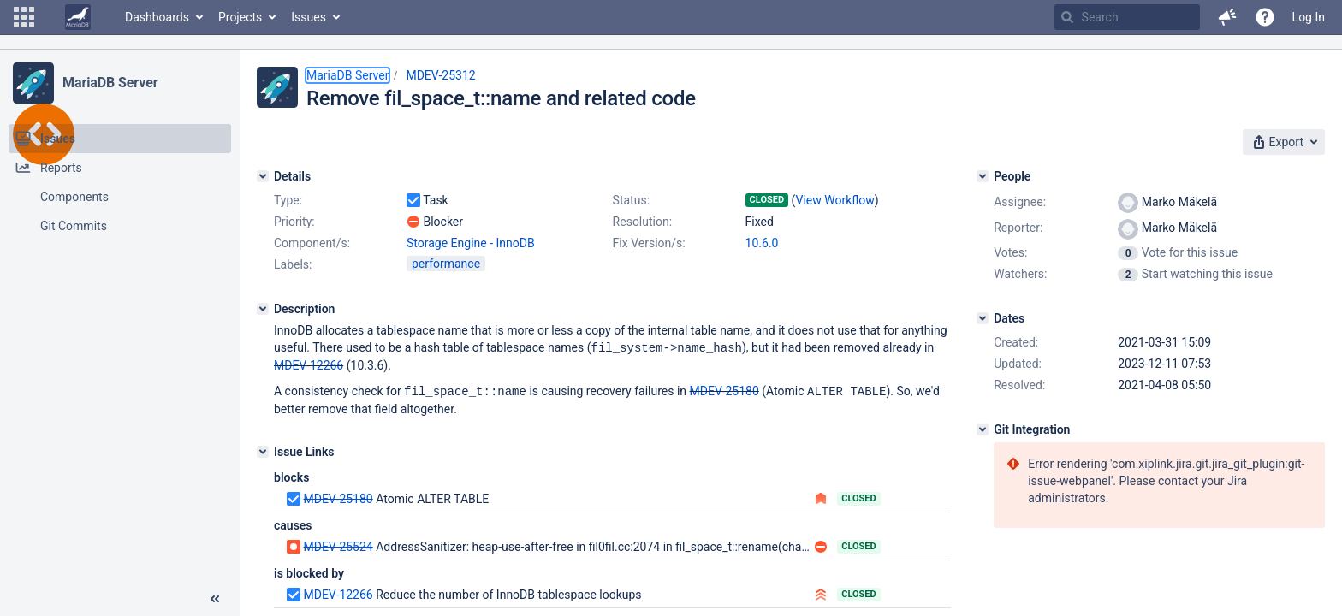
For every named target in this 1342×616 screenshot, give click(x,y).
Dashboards (157, 17)
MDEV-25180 (724, 390)
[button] (24, 17)
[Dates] (983, 318)
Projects (240, 17)
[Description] (263, 309)
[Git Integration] (983, 429)
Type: (288, 200)
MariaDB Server (109, 82)
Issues (308, 17)
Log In (1308, 17)
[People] (983, 176)
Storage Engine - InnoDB (471, 243)
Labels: (293, 264)
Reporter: (1018, 227)
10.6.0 (762, 243)
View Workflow (835, 200)
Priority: (294, 221)
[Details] (263, 176)
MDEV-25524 (337, 545)
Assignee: (1020, 202)
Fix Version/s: (649, 243)
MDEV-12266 (308, 364)
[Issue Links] (263, 450)
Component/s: (312, 243)
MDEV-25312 (440, 75)
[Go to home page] (77, 17)
